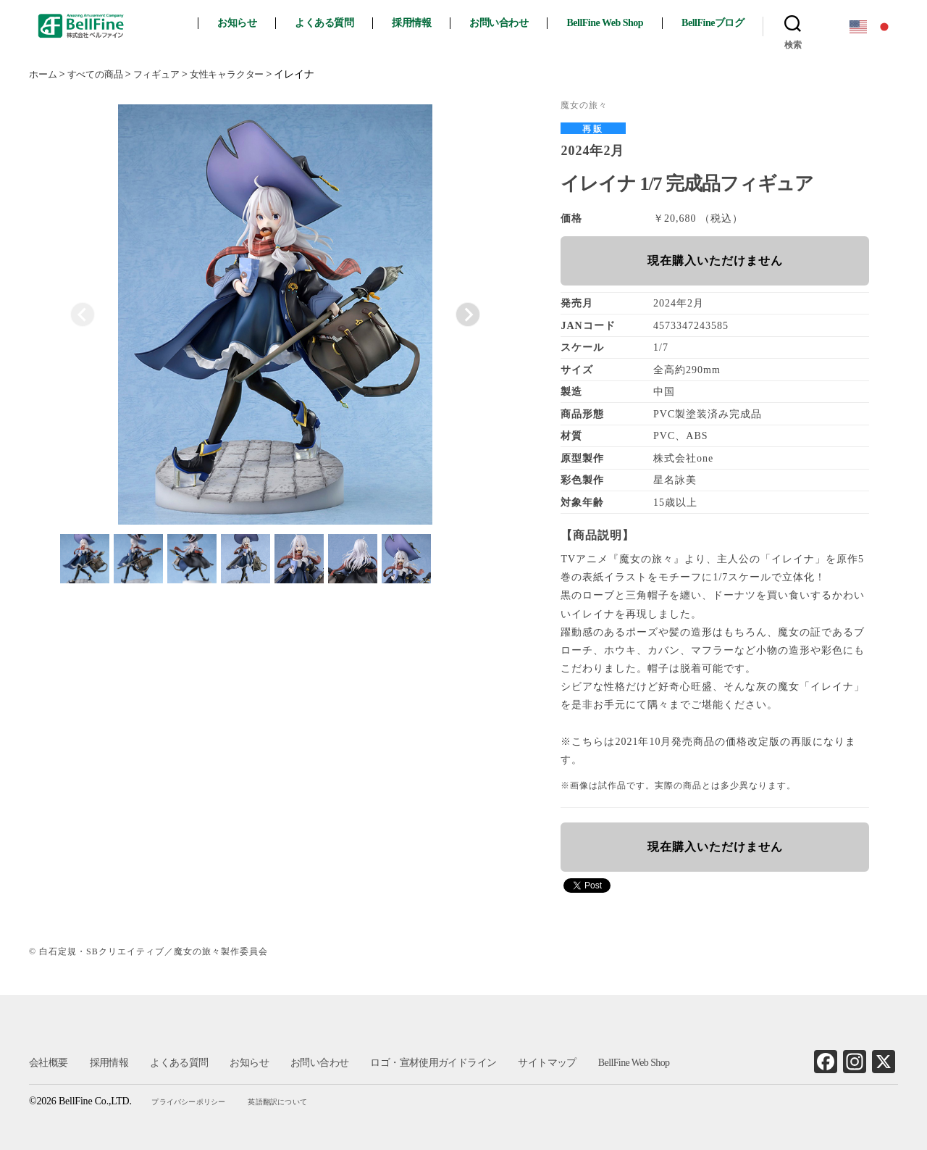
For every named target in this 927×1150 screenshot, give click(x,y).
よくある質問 (335, 22)
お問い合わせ (510, 22)
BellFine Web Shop (616, 22)
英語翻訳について (279, 1102)
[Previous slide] (82, 314)
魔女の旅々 (584, 105)
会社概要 (48, 1062)
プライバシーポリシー (191, 1102)
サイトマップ (545, 1062)
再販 (593, 129)
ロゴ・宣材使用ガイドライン (432, 1062)
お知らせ (248, 22)
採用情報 (422, 22)
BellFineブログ (724, 22)
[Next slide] (468, 314)
